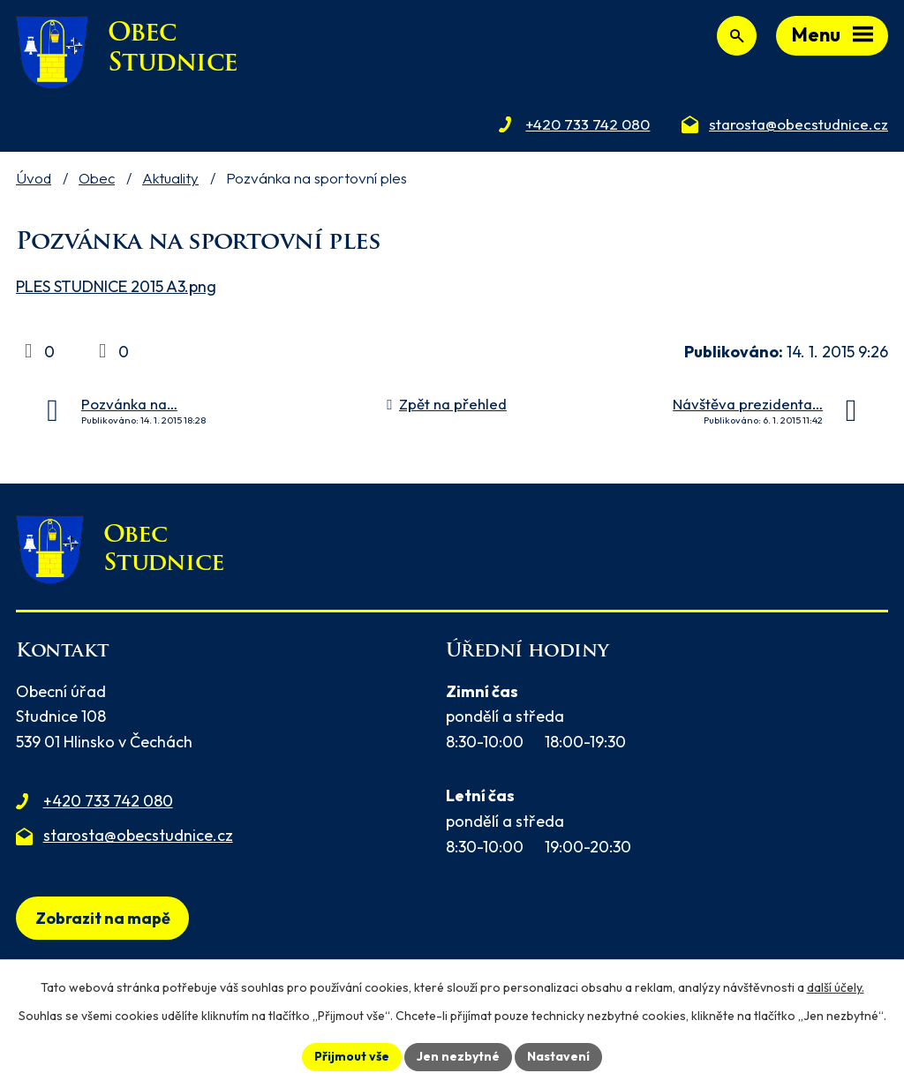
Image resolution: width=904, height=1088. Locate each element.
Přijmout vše (351, 1056)
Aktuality (170, 178)
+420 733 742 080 (108, 801)
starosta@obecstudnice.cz (138, 835)
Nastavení (558, 1056)
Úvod (33, 178)
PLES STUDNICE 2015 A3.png (116, 286)
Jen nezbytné (458, 1056)
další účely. (835, 987)
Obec (97, 178)
